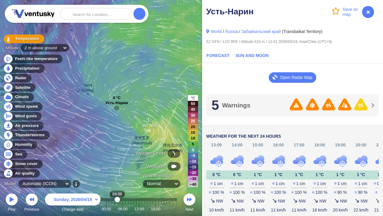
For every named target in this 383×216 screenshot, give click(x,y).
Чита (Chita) (88, 88)
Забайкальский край (261, 31)
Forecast (218, 55)
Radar (17, 78)
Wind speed (23, 106)
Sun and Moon (252, 55)
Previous (31, 203)
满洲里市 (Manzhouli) (141, 141)
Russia (231, 31)
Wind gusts (22, 116)
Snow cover (23, 164)
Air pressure (23, 126)
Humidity (20, 144)
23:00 (169, 209)
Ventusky (32, 14)
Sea (15, 154)
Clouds (18, 97)
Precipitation (23, 68)
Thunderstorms (26, 135)
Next (189, 203)
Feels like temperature (32, 59)
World (216, 31)
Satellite (19, 87)
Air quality (21, 173)
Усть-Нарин (116, 104)
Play (12, 203)
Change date (73, 203)
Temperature (23, 38)
